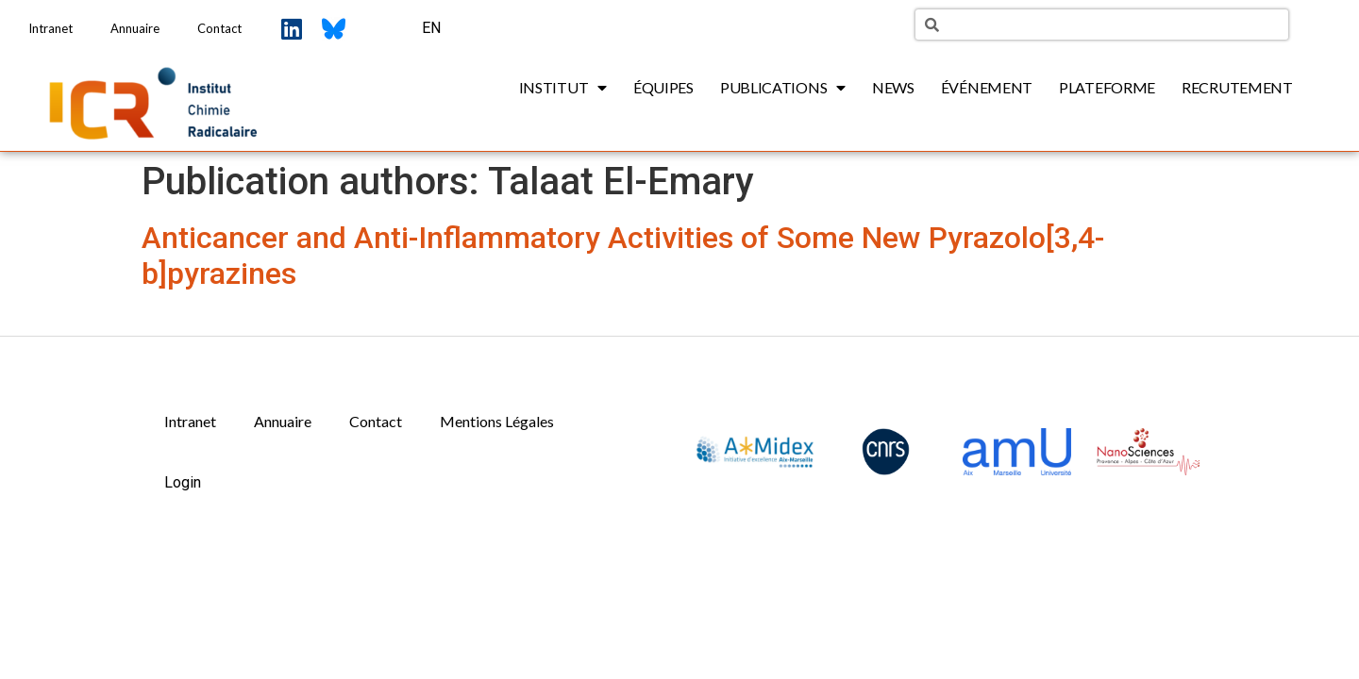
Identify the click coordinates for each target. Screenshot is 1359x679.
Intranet (50, 28)
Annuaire (134, 28)
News (893, 87)
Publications (783, 88)
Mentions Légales (497, 421)
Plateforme (1107, 87)
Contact (219, 28)
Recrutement (1237, 87)
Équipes (663, 87)
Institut (563, 88)
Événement (986, 87)
